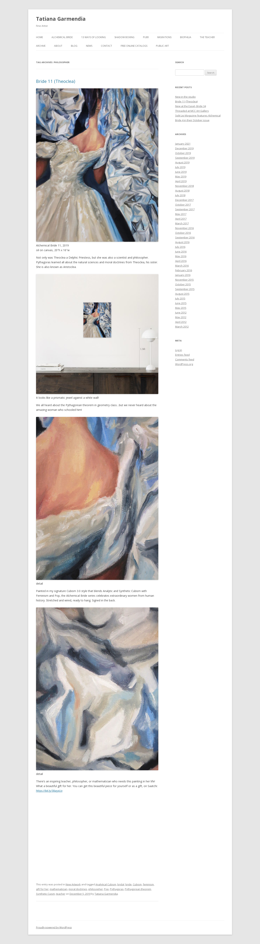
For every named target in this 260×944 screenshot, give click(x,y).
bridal (120, 884)
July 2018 (180, 195)
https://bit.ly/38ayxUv (49, 791)
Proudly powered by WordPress (54, 927)
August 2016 (182, 242)
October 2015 (183, 284)
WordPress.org (184, 364)
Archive (40, 45)
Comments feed (184, 359)
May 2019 (180, 176)
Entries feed (182, 354)
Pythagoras (117, 889)
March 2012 (182, 326)
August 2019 (182, 162)
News (89, 45)
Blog (74, 45)
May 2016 (180, 256)
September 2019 (185, 157)
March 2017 (182, 223)
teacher (60, 894)
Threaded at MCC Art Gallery (192, 111)
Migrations (164, 37)
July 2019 (180, 167)
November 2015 (184, 279)
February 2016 (183, 270)
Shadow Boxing (124, 37)
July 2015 (180, 298)
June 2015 (181, 303)
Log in (178, 350)
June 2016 (181, 251)
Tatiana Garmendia (61, 18)
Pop (106, 889)
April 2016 (181, 261)
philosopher (95, 889)
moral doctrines (78, 889)
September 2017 (185, 209)
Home (39, 37)
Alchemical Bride (62, 37)
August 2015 (182, 294)
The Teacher (207, 37)
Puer (146, 37)
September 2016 (185, 237)
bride (128, 884)
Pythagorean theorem (138, 889)
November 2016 (184, 228)
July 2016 (180, 247)
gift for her (42, 889)
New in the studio (185, 97)
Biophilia (185, 37)
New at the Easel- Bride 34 (190, 106)
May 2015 (180, 308)
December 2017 (184, 200)
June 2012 (181, 312)
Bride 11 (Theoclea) (55, 81)
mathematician (58, 889)
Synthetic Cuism (45, 894)
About (58, 45)
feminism (148, 884)
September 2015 (185, 289)
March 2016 (182, 265)
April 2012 (181, 322)
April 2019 (181, 181)
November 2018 (184, 186)
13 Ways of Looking (93, 37)
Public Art (162, 45)
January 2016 (182, 275)
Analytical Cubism (105, 884)
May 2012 (180, 317)
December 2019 (184, 148)
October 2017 (183, 204)
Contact (106, 45)
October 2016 (183, 233)
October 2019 (183, 153)
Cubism (137, 884)
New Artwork (73, 884)
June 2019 (181, 172)
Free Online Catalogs (134, 45)
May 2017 (180, 214)
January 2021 (182, 143)
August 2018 (182, 190)
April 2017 (181, 218)
